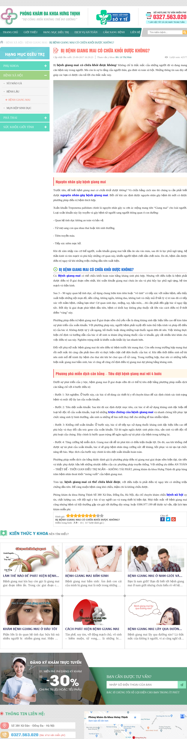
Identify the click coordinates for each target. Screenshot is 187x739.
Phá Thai (10, 117)
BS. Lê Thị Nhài (123, 57)
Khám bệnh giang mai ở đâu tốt (30, 629)
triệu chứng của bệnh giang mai (130, 412)
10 (102, 515)
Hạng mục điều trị (56, 32)
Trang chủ (10, 32)
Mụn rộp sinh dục (19, 108)
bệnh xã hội (175, 494)
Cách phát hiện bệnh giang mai (92, 629)
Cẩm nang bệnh (114, 32)
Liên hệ (135, 32)
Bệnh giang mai (36, 42)
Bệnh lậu (13, 91)
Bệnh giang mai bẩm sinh (86, 575)
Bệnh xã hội (14, 42)
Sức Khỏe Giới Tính (18, 127)
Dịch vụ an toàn (85, 32)
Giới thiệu (31, 32)
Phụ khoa (11, 65)
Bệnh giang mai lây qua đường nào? (154, 629)
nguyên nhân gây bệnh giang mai (84, 195)
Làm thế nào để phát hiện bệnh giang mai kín (29, 575)
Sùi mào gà (14, 83)
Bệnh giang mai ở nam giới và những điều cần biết (153, 575)
